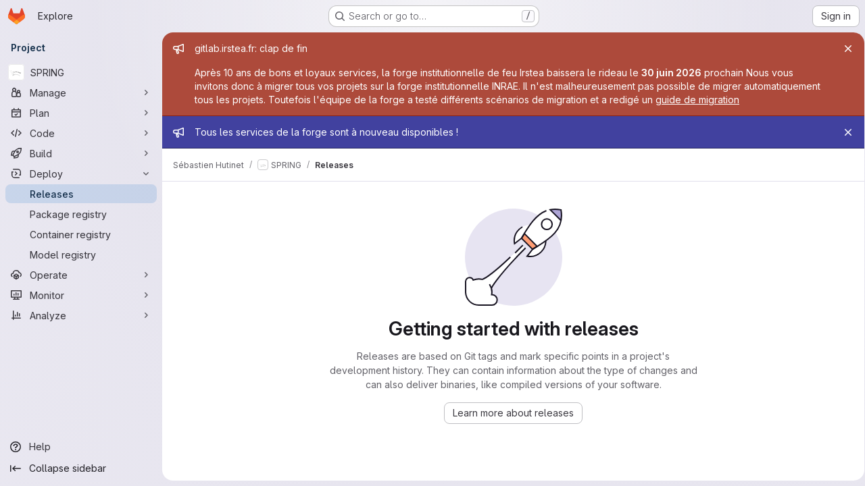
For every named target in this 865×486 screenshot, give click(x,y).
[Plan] (81, 112)
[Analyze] (81, 315)
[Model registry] (81, 254)
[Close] (843, 48)
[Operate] (81, 274)
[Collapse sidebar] (81, 468)
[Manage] (81, 92)
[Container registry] (81, 234)
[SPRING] (81, 72)
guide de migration (697, 99)
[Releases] (81, 193)
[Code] (81, 133)
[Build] (81, 153)
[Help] (81, 446)
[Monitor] (81, 295)
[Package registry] (81, 214)
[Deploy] (81, 173)
